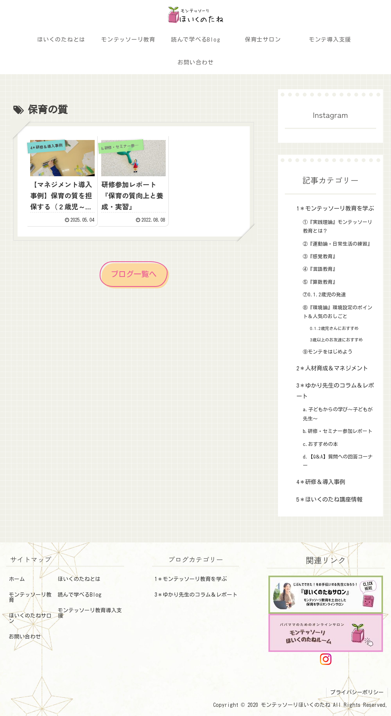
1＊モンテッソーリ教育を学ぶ (191, 579)
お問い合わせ (25, 636)
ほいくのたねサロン (30, 618)
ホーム (17, 579)
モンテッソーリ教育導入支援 (90, 613)
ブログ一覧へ (134, 274)
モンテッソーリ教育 (30, 597)
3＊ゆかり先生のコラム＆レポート (196, 594)
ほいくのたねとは (79, 579)
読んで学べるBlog (80, 594)
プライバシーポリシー (357, 692)
